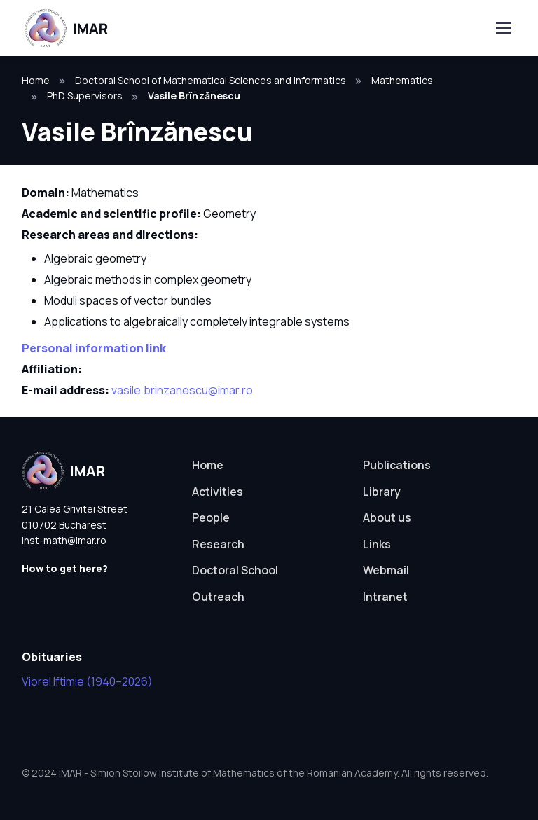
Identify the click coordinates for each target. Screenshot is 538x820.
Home (36, 80)
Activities (217, 491)
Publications (397, 465)
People (211, 517)
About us (387, 517)
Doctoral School (235, 570)
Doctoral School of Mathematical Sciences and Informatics (210, 80)
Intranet (385, 596)
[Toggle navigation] (502, 28)
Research (218, 544)
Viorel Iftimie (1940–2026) (87, 681)
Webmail (386, 570)
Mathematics (402, 80)
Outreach (218, 596)
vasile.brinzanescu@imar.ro (182, 390)
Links (377, 544)
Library (382, 491)
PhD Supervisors (85, 95)
